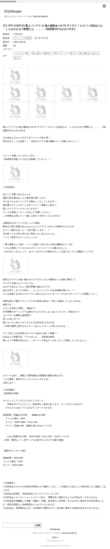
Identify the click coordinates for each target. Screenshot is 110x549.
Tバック (63, 53)
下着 (55, 53)
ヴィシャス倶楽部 (23, 38)
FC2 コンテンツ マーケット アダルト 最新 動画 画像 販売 (55, 533)
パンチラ (18, 53)
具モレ (17, 58)
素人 (27, 53)
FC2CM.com (12, 11)
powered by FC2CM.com (59, 546)
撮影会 (47, 53)
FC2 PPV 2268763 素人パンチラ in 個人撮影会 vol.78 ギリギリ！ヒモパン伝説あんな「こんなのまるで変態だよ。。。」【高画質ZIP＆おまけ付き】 (53, 27)
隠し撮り (36, 53)
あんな (95, 53)
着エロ (73, 53)
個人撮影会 (84, 53)
